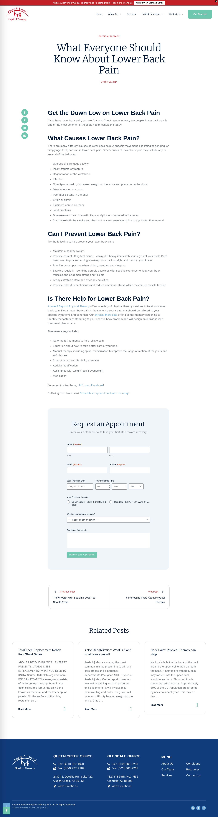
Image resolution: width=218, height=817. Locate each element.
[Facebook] (24, 112)
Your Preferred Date (76, 481)
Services (166, 775)
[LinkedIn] (24, 128)
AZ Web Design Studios (38, 808)
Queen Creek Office (72, 756)
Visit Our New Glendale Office (149, 3)
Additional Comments (77, 530)
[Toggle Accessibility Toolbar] (6, 811)
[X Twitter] (24, 120)
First (69, 455)
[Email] (24, 135)
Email (74, 464)
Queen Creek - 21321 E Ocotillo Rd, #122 (89, 503)
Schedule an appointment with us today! (104, 393)
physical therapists (105, 314)
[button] (120, 14)
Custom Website (19, 808)
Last (111, 455)
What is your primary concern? (81, 514)
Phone (117, 464)
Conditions (193, 763)
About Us (167, 763)
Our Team (167, 769)
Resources (193, 769)
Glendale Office (123, 756)
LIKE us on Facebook (90, 385)
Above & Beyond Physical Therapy (69, 306)
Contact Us (193, 775)
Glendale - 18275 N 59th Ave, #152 (131, 502)
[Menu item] (99, 14)
